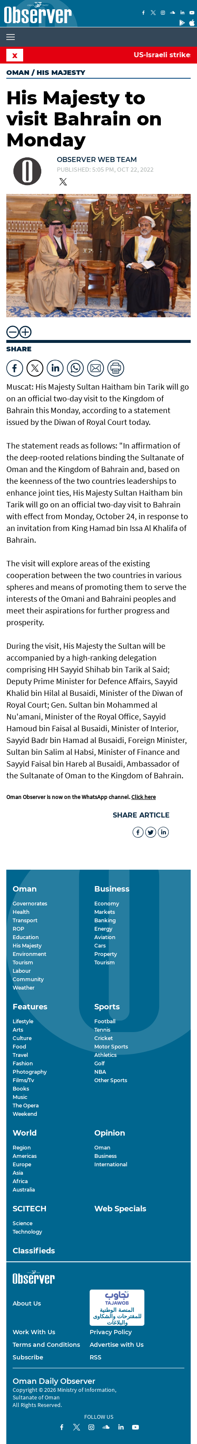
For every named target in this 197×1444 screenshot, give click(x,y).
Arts (18, 1030)
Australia (24, 1190)
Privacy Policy (111, 1332)
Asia (18, 1173)
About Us (27, 1303)
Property (105, 954)
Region (22, 1147)
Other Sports (110, 1080)
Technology (27, 1232)
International (110, 1164)
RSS (95, 1357)
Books (21, 1089)
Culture (22, 1038)
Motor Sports (111, 1046)
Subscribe (28, 1357)
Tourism (23, 962)
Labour (22, 971)
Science (22, 1223)
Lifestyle (23, 1021)
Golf (99, 1063)
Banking (105, 920)
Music (20, 1097)
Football (104, 1021)
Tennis (102, 1030)
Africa (20, 1181)
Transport (25, 920)
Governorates (30, 903)
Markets (104, 912)
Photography (30, 1072)
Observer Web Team (97, 160)
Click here (143, 797)
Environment (29, 954)
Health (21, 912)
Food (19, 1046)
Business (105, 1156)
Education (26, 937)
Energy (103, 929)
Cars (100, 945)
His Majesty (27, 945)
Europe (22, 1164)
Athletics (105, 1055)
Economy (106, 903)
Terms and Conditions (46, 1344)
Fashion (23, 1063)
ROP (18, 929)
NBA (100, 1072)
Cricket (103, 1038)
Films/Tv (23, 1080)
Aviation (104, 937)
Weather (24, 988)
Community (28, 979)
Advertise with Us (117, 1344)
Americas (25, 1156)
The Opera (26, 1105)
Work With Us (34, 1332)
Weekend (25, 1114)
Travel (20, 1055)
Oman (17, 73)
